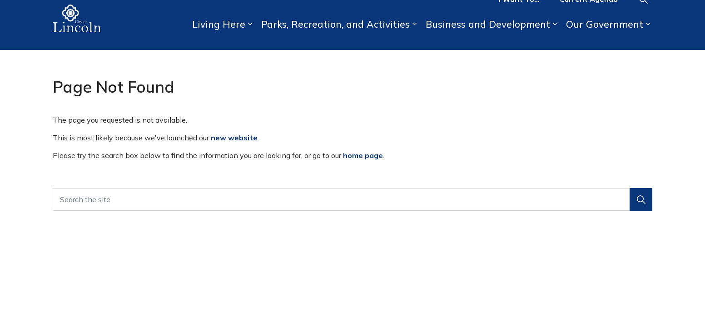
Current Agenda (589, 13)
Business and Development (488, 37)
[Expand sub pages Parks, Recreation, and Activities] (414, 37)
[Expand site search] (643, 12)
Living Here (218, 37)
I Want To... (519, 13)
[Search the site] (352, 199)
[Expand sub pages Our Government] (647, 37)
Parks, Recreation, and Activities (335, 37)
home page (363, 155)
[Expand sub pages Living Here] (249, 37)
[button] (641, 199)
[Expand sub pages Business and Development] (554, 37)
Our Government (604, 37)
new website (234, 137)
